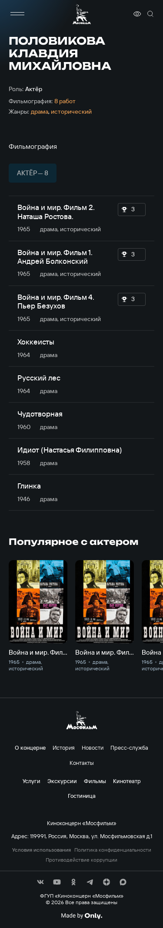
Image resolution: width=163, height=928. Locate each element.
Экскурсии (62, 780)
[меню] (17, 14)
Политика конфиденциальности (112, 850)
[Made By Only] (81, 915)
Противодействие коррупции (81, 860)
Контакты (82, 762)
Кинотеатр (127, 780)
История (64, 747)
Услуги (31, 780)
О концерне (30, 747)
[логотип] (82, 14)
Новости (92, 747)
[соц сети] (40, 882)
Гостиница (82, 795)
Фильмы (95, 780)
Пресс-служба (129, 747)
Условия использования (41, 850)
